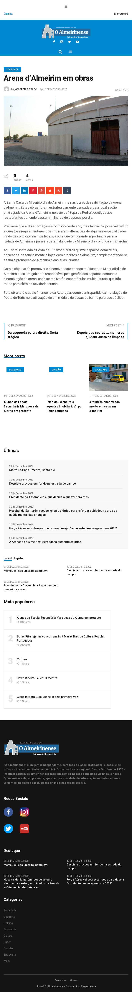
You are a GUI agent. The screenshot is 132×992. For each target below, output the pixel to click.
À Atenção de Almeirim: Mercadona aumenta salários (45, 542)
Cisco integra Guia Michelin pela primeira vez (47, 697)
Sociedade (12, 69)
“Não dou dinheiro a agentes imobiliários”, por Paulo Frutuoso (65, 406)
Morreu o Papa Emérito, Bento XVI (32, 470)
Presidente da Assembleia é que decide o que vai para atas (49, 497)
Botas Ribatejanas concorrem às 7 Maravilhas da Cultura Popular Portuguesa (61, 638)
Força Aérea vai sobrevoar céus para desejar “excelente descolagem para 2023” (63, 528)
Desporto (9, 917)
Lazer (7, 942)
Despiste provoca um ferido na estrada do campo (42, 483)
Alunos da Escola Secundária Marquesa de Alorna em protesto (21, 406)
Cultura (22, 659)
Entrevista (10, 955)
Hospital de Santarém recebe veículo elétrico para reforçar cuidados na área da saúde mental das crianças (63, 513)
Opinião (56, 369)
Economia (10, 929)
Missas (73, 980)
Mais (7, 961)
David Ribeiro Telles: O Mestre (37, 678)
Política (8, 923)
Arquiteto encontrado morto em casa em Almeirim (104, 406)
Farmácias (60, 980)
